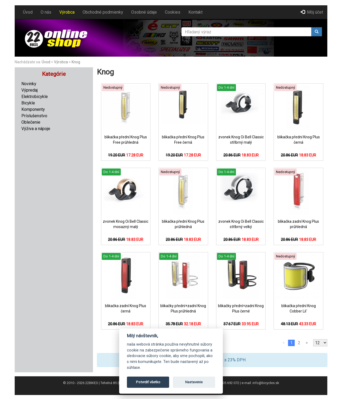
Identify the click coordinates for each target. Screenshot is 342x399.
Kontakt (195, 12)
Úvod (28, 12)
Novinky (28, 83)
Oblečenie (30, 122)
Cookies (172, 12)
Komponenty (33, 109)
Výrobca (67, 12)
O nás (46, 12)
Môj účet (312, 12)
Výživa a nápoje (35, 128)
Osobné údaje (144, 12)
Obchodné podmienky (103, 12)
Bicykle (28, 102)
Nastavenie (194, 382)
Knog (76, 62)
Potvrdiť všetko (148, 382)
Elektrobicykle (34, 96)
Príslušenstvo (34, 115)
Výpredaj (29, 90)
